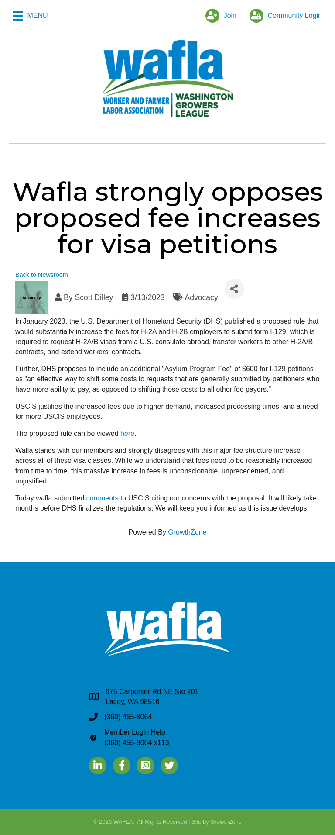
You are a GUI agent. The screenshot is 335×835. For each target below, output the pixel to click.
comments (102, 498)
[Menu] (30, 16)
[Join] (218, 15)
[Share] (234, 289)
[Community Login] (283, 15)
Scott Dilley (94, 297)
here (127, 433)
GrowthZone (187, 532)
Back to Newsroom (41, 274)
